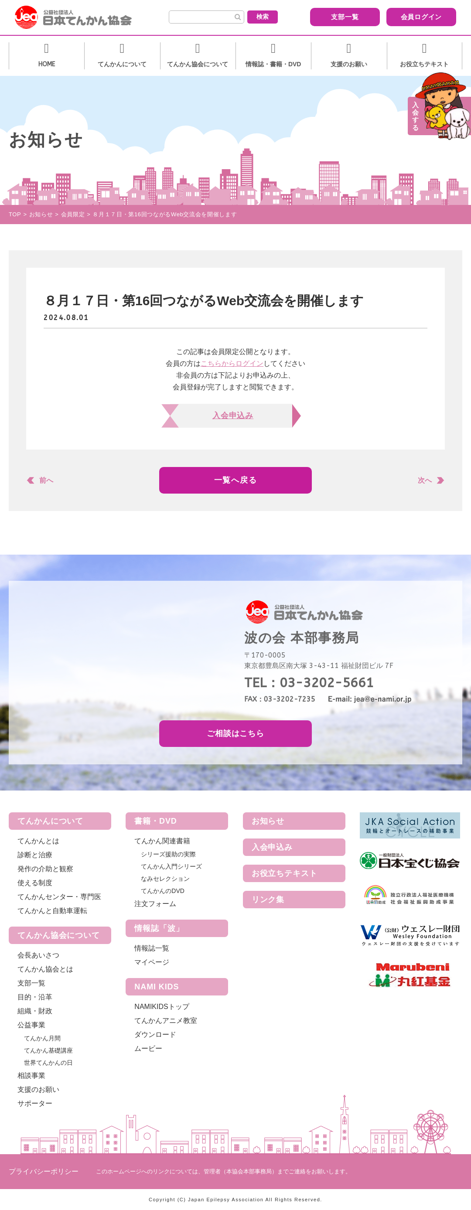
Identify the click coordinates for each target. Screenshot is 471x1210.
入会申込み (272, 847)
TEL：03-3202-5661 (309, 682)
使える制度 (34, 882)
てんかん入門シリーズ (171, 866)
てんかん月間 (42, 1038)
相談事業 (31, 1075)
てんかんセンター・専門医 (59, 896)
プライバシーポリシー (43, 1171)
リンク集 (268, 899)
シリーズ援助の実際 (168, 854)
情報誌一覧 (151, 948)
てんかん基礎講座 (48, 1050)
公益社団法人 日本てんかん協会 (80, 17)
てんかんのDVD (162, 890)
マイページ (151, 962)
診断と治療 (34, 855)
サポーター (34, 1103)
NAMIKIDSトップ (161, 1006)
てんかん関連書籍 (162, 841)
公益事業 (31, 1025)
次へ (425, 480)
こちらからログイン (232, 363)
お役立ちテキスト (284, 873)
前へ (46, 480)
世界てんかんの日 (48, 1062)
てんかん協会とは (45, 969)
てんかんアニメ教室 (165, 1020)
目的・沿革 (34, 997)
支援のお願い (38, 1089)
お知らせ (268, 821)
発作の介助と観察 (45, 869)
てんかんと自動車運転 (52, 910)
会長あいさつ (38, 955)
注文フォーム (155, 903)
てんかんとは (38, 841)
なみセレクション (165, 878)
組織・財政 (34, 1011)
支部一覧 (338, 16)
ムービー (148, 1048)
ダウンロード (155, 1034)
